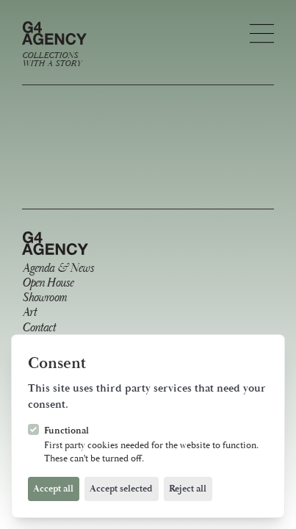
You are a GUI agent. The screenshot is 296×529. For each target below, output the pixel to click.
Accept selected (121, 488)
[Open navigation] (262, 33)
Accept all (53, 488)
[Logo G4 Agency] (54, 44)
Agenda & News (57, 269)
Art (29, 313)
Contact (38, 329)
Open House (47, 284)
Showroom (44, 298)
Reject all (187, 488)
